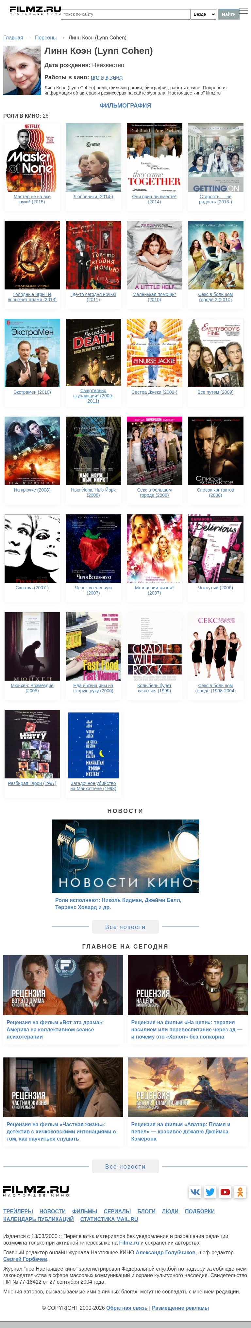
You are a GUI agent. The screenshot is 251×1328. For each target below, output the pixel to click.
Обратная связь (127, 1308)
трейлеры (18, 1211)
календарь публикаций (38, 1219)
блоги (146, 1211)
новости (53, 1211)
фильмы (84, 1211)
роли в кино (107, 77)
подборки (200, 1211)
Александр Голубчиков (165, 1252)
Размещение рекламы (180, 1308)
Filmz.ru (129, 1243)
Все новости (125, 927)
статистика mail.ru (109, 1219)
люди (170, 1211)
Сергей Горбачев (25, 1259)
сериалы (117, 1211)
